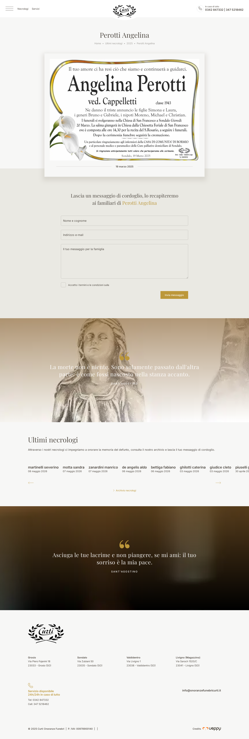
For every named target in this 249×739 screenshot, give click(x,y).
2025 (130, 43)
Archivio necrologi (124, 490)
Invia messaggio (174, 294)
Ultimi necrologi (113, 43)
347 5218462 (234, 9)
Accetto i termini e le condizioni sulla (88, 284)
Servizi (35, 8)
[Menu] (9, 9)
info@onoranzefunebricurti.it (201, 690)
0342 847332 (214, 9)
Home (97, 43)
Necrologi (22, 8)
